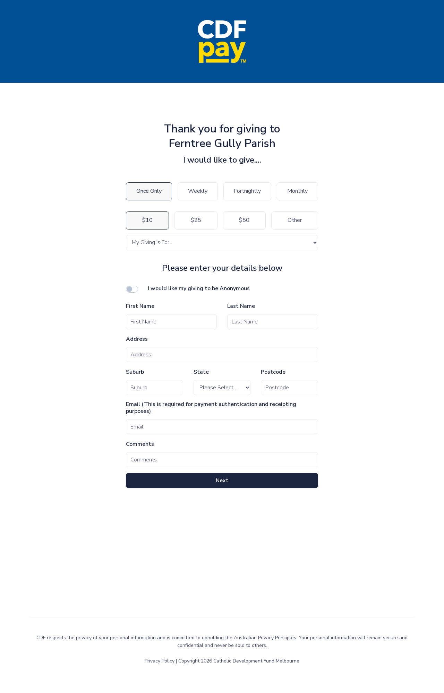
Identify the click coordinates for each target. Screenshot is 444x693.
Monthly (297, 191)
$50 (244, 220)
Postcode (273, 372)
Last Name (241, 306)
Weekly (197, 191)
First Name (140, 306)
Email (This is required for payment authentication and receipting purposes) (211, 408)
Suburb (135, 372)
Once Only (149, 191)
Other (295, 220)
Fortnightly (247, 191)
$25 (196, 220)
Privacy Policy (160, 661)
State (201, 372)
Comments (140, 444)
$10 (147, 220)
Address (137, 339)
